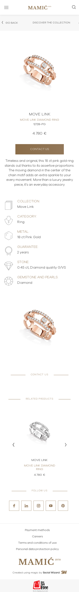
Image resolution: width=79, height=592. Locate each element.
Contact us (39, 149)
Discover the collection (51, 22)
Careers (37, 536)
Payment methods (37, 530)
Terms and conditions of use (37, 543)
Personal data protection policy (37, 549)
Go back (9, 22)
